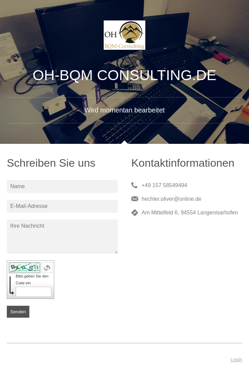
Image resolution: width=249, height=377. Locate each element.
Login (236, 359)
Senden (18, 311)
